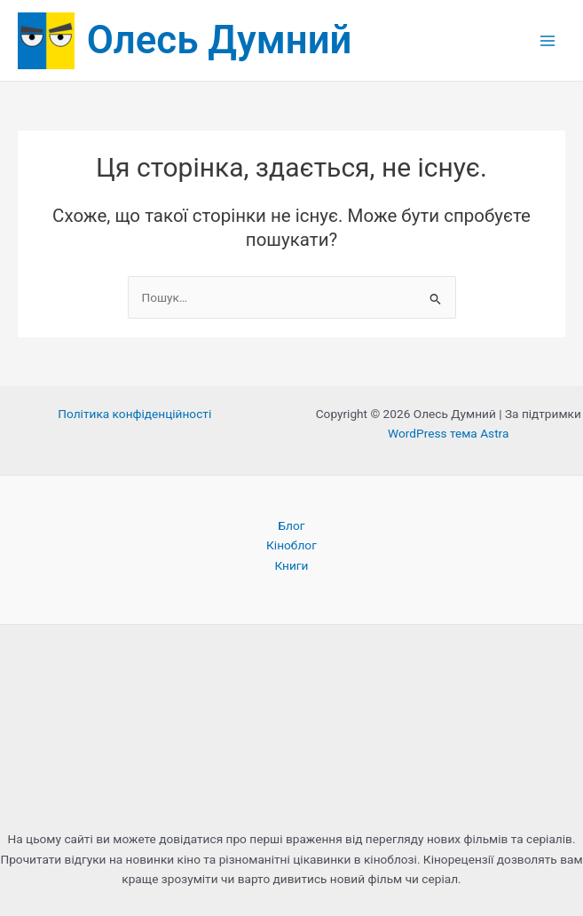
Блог (291, 525)
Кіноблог (291, 545)
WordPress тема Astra (448, 433)
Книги (291, 565)
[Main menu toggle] (548, 40)
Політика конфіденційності (134, 414)
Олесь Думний (219, 40)
